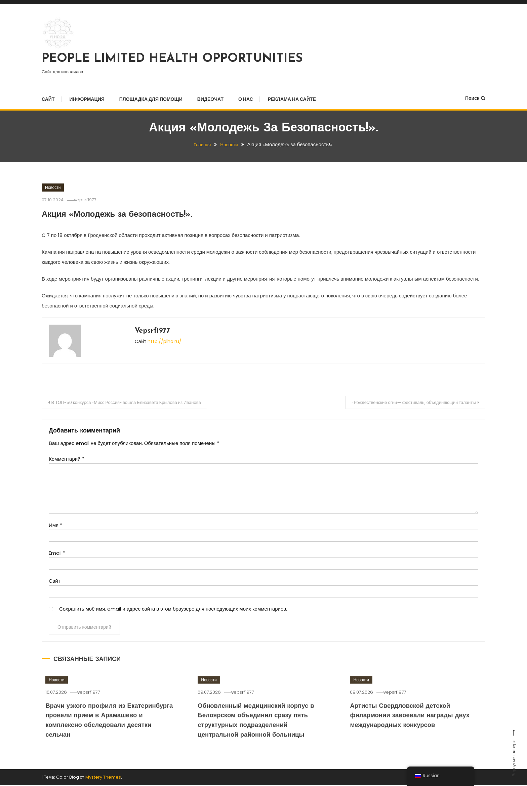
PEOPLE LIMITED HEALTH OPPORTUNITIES (172, 59)
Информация (87, 99)
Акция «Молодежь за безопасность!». (136, 214)
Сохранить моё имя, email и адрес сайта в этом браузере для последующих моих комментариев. (173, 610)
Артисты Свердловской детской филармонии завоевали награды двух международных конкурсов (411, 736)
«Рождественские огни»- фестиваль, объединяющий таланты (406, 403)
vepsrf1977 (90, 200)
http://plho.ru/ (165, 341)
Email (57, 554)
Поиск (475, 98)
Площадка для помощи (151, 99)
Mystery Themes (103, 778)
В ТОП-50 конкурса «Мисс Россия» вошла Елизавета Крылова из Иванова (135, 403)
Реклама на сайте (292, 99)
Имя (55, 526)
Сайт (48, 99)
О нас (245, 99)
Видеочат (210, 99)
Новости (52, 187)
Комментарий (66, 460)
